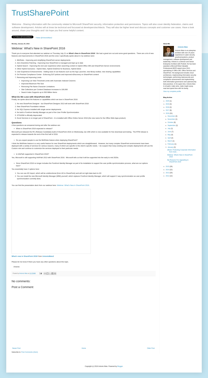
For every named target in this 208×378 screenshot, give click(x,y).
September (172, 125)
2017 (168, 110)
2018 (168, 107)
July (169, 128)
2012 (168, 176)
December (171, 116)
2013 (168, 173)
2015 (168, 166)
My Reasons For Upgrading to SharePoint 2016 (177, 161)
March (170, 141)
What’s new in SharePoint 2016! (25, 256)
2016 (168, 113)
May (169, 135)
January (171, 147)
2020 (168, 101)
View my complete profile (172, 91)
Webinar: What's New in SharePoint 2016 (73, 185)
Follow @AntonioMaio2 (44, 38)
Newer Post (16, 348)
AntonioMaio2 (48, 256)
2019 (168, 104)
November (171, 119)
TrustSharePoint (40, 12)
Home (84, 348)
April (169, 138)
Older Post (151, 348)
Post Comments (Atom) (29, 352)
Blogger (120, 366)
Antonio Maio (23, 273)
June (169, 132)
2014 (168, 170)
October (171, 122)
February (171, 144)
